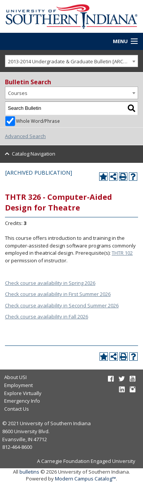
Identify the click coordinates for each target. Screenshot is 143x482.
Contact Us (16, 408)
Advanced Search (25, 136)
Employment (18, 385)
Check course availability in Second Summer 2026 (62, 305)
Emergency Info (22, 400)
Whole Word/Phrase (38, 121)
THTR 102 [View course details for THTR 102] (122, 252)
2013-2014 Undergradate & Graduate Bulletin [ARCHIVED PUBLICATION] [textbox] (73, 61)
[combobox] (71, 61)
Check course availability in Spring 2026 (50, 283)
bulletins (29, 471)
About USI (15, 377)
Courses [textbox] (17, 93)
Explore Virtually (23, 393)
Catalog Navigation (33, 153)
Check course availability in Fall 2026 (46, 316)
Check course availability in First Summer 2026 (58, 294)
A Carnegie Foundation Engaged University (86, 461)
